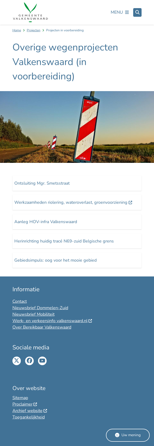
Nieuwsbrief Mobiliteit (33, 314)
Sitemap (20, 398)
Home (16, 30)
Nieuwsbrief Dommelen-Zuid (40, 308)
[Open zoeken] (137, 12)
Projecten (33, 30)
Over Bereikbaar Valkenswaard (41, 327)
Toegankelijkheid (28, 417)
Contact (19, 301)
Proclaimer (24, 404)
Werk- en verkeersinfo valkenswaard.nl (52, 321)
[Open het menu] (120, 12)
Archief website (29, 410)
